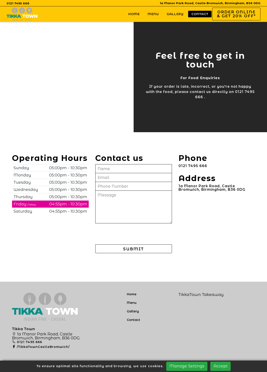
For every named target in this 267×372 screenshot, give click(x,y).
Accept (221, 366)
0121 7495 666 (18, 3)
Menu (153, 14)
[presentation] (128, 234)
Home (134, 14)
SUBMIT (133, 249)
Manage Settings (187, 366)
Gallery (175, 14)
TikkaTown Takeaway (201, 294)
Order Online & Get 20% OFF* (236, 14)
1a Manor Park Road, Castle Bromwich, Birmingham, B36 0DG (210, 3)
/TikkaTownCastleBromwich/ (41, 347)
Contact (199, 14)
